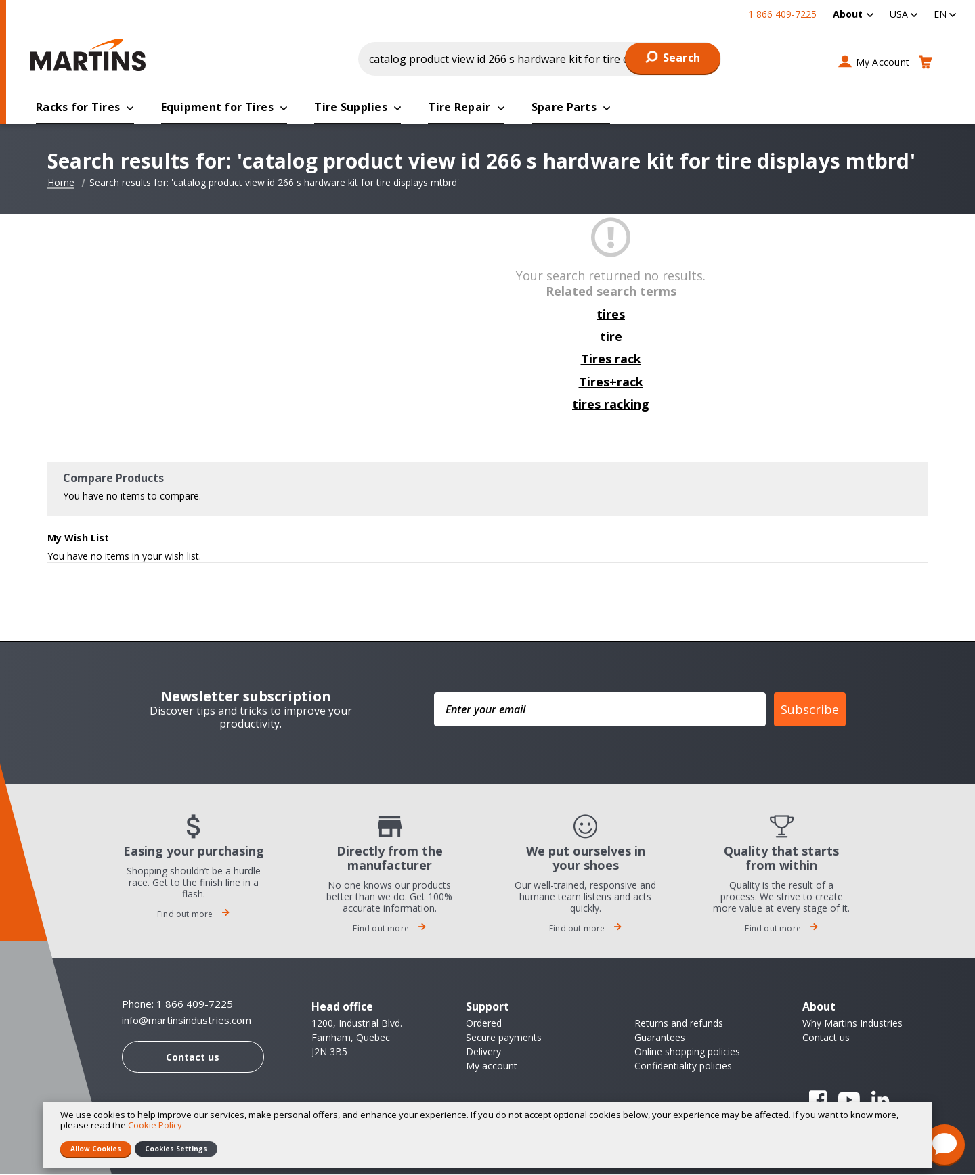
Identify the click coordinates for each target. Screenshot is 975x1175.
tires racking (610, 405)
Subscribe (810, 710)
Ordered (484, 1023)
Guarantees (659, 1038)
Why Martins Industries (852, 1023)
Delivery (483, 1052)
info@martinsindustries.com (186, 1021)
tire (611, 337)
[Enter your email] (600, 710)
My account (491, 1066)
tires (611, 315)
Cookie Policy (155, 1125)
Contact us (192, 1057)
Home (60, 183)
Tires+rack (611, 382)
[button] (903, 13)
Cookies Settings (176, 1148)
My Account (883, 62)
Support (487, 1007)
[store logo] (91, 54)
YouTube (849, 1100)
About (848, 13)
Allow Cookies (95, 1148)
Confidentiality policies (683, 1066)
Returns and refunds (678, 1023)
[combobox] (539, 59)
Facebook (818, 1100)
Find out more (193, 915)
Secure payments (504, 1038)
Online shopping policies (687, 1052)
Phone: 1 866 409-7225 (177, 1004)
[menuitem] (853, 13)
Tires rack (611, 359)
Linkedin (880, 1100)
